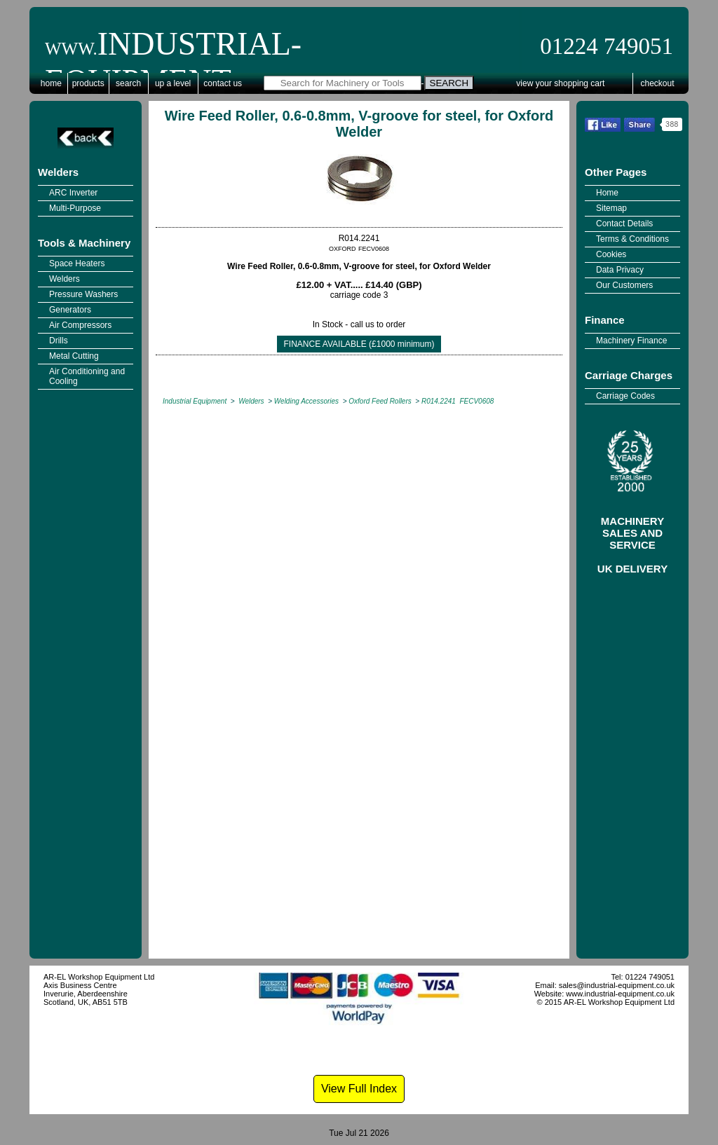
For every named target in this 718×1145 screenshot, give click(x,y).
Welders (58, 172)
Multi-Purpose (75, 208)
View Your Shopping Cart (560, 83)
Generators (70, 310)
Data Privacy (620, 270)
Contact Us (222, 83)
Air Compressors (80, 325)
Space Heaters (76, 263)
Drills (58, 340)
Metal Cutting (74, 356)
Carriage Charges (628, 375)
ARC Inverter (73, 193)
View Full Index (359, 1089)
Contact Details (624, 223)
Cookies (611, 254)
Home (51, 83)
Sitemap (611, 208)
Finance (605, 320)
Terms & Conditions (632, 239)
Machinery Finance (631, 340)
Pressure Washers (83, 294)
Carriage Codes (625, 396)
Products (88, 83)
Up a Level (173, 83)
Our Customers (624, 285)
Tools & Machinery (84, 243)
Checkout (658, 83)
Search (128, 83)
